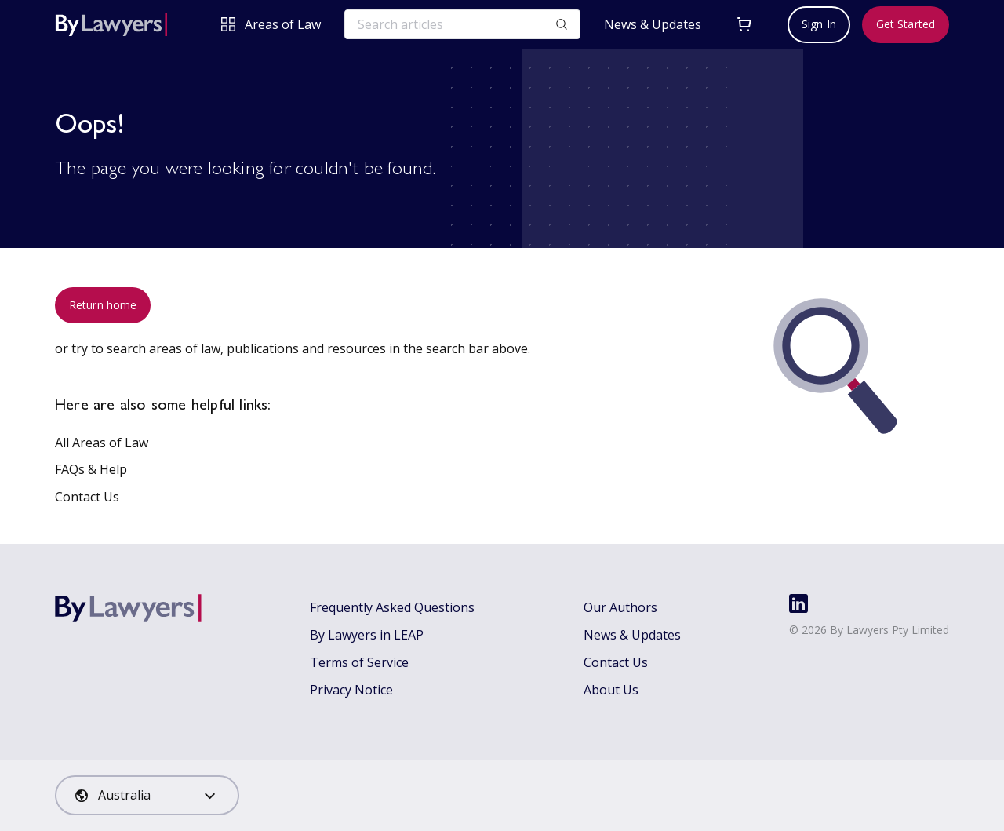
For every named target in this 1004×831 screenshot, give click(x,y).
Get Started (905, 23)
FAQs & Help (91, 469)
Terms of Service (359, 662)
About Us (611, 689)
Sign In (819, 23)
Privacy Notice (351, 689)
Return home (102, 304)
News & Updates (652, 24)
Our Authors (620, 607)
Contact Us (87, 496)
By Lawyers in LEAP (367, 634)
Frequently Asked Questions (392, 607)
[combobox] (147, 795)
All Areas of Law (101, 442)
